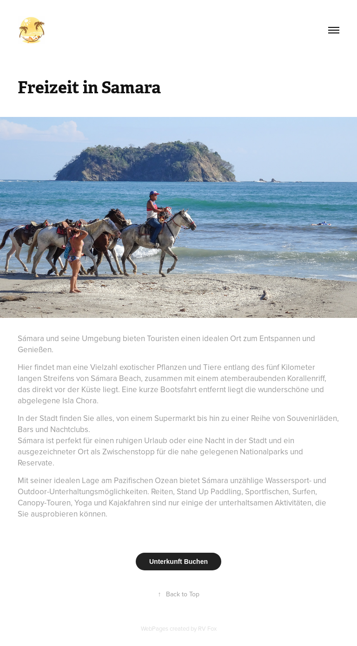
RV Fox (207, 628)
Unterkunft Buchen (178, 561)
